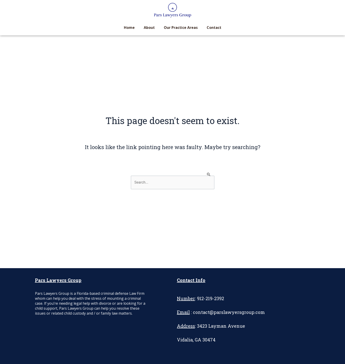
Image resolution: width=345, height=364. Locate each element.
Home (129, 27)
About (149, 27)
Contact (214, 27)
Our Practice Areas (181, 27)
